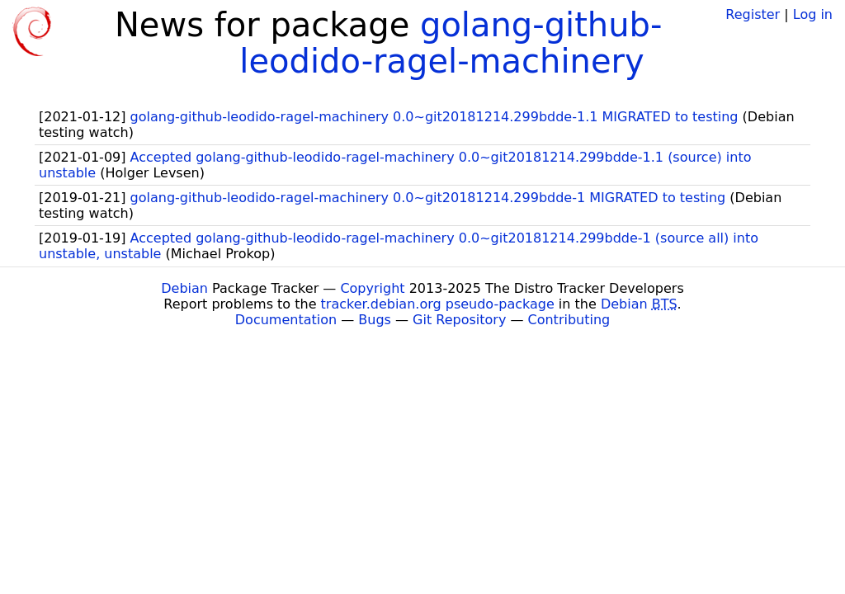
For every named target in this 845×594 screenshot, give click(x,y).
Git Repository (459, 320)
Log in (813, 14)
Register (752, 14)
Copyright (372, 288)
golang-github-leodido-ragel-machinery (450, 43)
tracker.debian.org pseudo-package (438, 304)
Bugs (374, 320)
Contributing (569, 320)
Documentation (286, 320)
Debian (184, 288)
